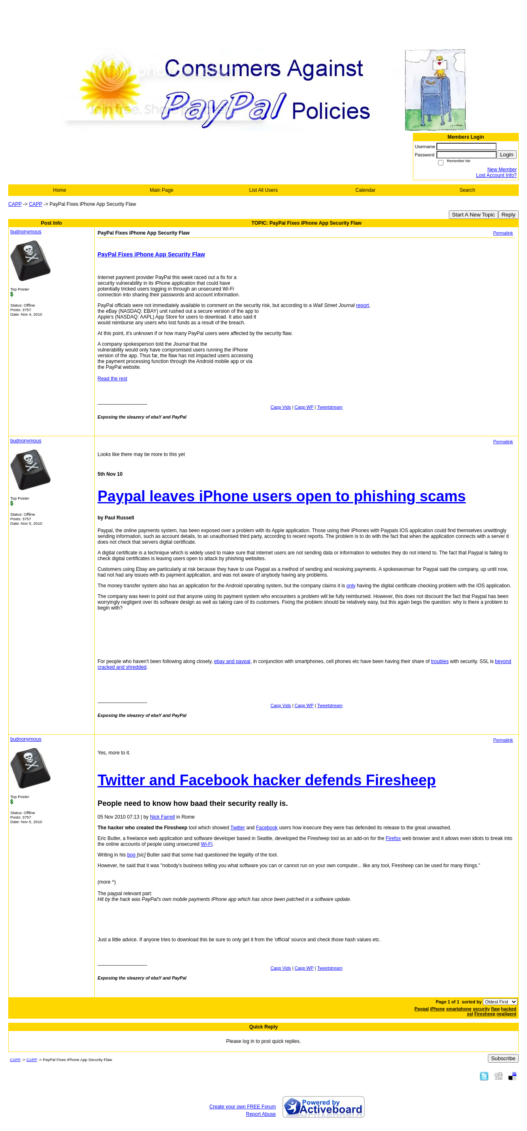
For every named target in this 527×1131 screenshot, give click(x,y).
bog (131, 855)
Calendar (365, 190)
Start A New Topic (473, 215)
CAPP (14, 204)
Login (506, 154)
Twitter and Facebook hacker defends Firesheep (267, 780)
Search (467, 190)
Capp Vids (280, 407)
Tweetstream (330, 407)
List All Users (263, 190)
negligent (506, 1013)
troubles (440, 661)
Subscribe (503, 1058)
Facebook (267, 828)
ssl (470, 1013)
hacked (508, 1008)
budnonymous (25, 232)
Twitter (238, 828)
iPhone (437, 1008)
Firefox (393, 838)
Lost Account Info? (496, 175)
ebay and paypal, (233, 661)
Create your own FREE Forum (243, 1107)
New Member (502, 169)
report (362, 305)
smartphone (459, 1008)
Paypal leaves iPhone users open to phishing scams (282, 496)
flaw (495, 1008)
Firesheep (484, 1013)
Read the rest (112, 379)
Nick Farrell (162, 817)
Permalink (503, 232)
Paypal (422, 1008)
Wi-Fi (206, 844)
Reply (508, 215)
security (481, 1008)
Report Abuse (261, 1114)
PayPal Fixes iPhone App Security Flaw (151, 254)
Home (59, 190)
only (350, 586)
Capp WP (304, 407)
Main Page (161, 190)
